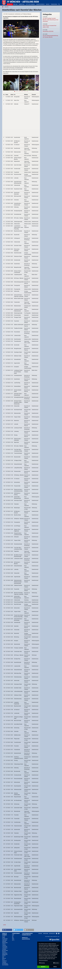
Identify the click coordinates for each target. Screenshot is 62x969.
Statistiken (56, 963)
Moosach (4, 951)
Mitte (13, 940)
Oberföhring (4, 953)
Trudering (4, 962)
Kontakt (40, 933)
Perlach (4, 955)
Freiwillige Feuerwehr (4, 934)
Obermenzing (4, 954)
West (13, 938)
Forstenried (4, 940)
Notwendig (42, 963)
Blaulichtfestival (26, 939)
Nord (13, 934)
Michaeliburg (5, 950)
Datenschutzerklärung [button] (43, 960)
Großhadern (4, 942)
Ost (12, 936)
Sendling (4, 958)
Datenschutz (52, 933)
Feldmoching (5, 938)
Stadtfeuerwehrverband (27, 933)
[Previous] (5, 82)
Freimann (4, 941)
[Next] (37, 82)
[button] (10, 4)
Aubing (3, 937)
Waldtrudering (5, 964)
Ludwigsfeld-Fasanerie (4, 948)
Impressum (45, 933)
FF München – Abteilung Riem (23, 1)
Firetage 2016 (25, 937)
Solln (3, 959)
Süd (13, 937)
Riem (3, 957)
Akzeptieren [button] (43, 966)
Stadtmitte (4, 960)
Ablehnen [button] (55, 966)
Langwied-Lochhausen (4, 946)
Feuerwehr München (26, 934)
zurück (4, 924)
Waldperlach (5, 963)
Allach (3, 936)
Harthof (4, 944)
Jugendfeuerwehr (16, 933)
